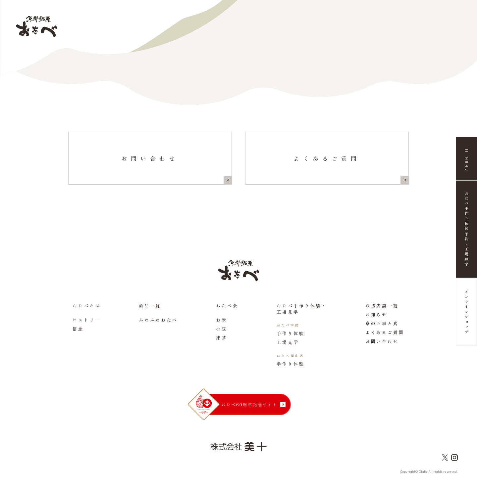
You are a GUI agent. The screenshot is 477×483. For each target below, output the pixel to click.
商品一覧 (150, 305)
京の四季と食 (382, 323)
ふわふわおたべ (158, 320)
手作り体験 (291, 333)
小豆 (221, 329)
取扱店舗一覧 (382, 305)
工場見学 (288, 342)
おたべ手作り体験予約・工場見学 (466, 229)
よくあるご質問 (326, 158)
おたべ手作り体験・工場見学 (302, 308)
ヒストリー (87, 320)
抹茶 (221, 337)
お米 (221, 320)
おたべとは (87, 305)
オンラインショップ (466, 312)
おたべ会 (227, 305)
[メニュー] (466, 158)
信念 (78, 329)
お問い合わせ (150, 158)
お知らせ (376, 314)
